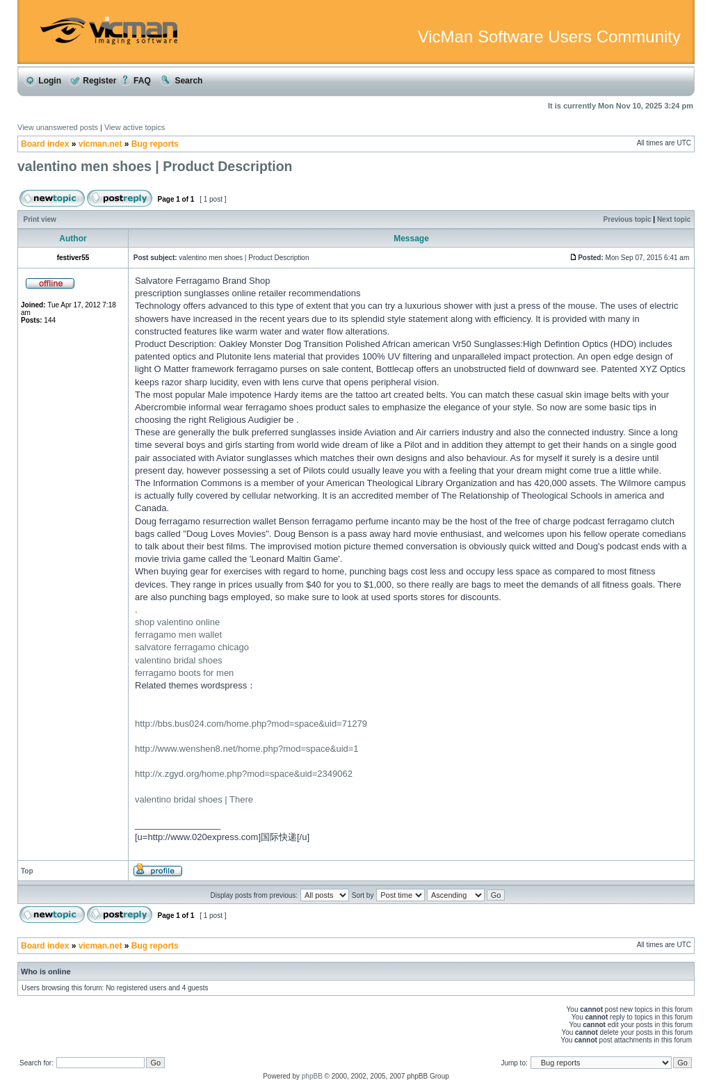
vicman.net (100, 144)
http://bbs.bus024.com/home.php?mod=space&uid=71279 (251, 723)
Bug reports (155, 144)
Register (92, 81)
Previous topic (628, 219)
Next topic (673, 219)
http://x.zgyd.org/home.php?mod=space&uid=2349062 (244, 773)
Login (42, 81)
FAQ (135, 81)
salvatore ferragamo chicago (192, 647)
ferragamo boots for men (184, 673)
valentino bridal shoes (178, 660)
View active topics (134, 127)
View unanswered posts (57, 127)
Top (27, 871)
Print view (40, 219)
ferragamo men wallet (178, 634)
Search (181, 81)
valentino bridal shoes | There (194, 799)
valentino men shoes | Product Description (155, 166)
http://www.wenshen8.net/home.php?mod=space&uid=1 (247, 748)
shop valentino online (177, 622)
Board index (45, 144)
